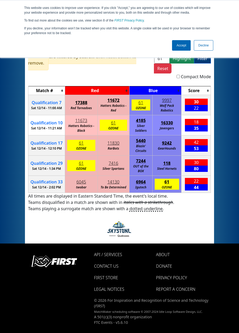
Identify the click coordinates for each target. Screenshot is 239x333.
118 (166, 163)
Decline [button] (203, 45)
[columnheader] (46, 90)
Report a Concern (175, 289)
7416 (113, 163)
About (163, 254)
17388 (81, 102)
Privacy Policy (129, 20)
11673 (81, 120)
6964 (141, 182)
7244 (141, 161)
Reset (162, 68)
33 (46, 182)
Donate (164, 266)
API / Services (108, 254)
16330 (167, 123)
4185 (141, 120)
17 (46, 143)
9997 (167, 100)
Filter (202, 58)
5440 (141, 141)
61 (140, 102)
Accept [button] (181, 45)
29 (46, 163)
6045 (81, 182)
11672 (113, 100)
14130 (113, 182)
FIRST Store (106, 278)
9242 (167, 143)
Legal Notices (109, 289)
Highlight (182, 58)
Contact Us (106, 266)
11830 (113, 143)
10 (46, 123)
